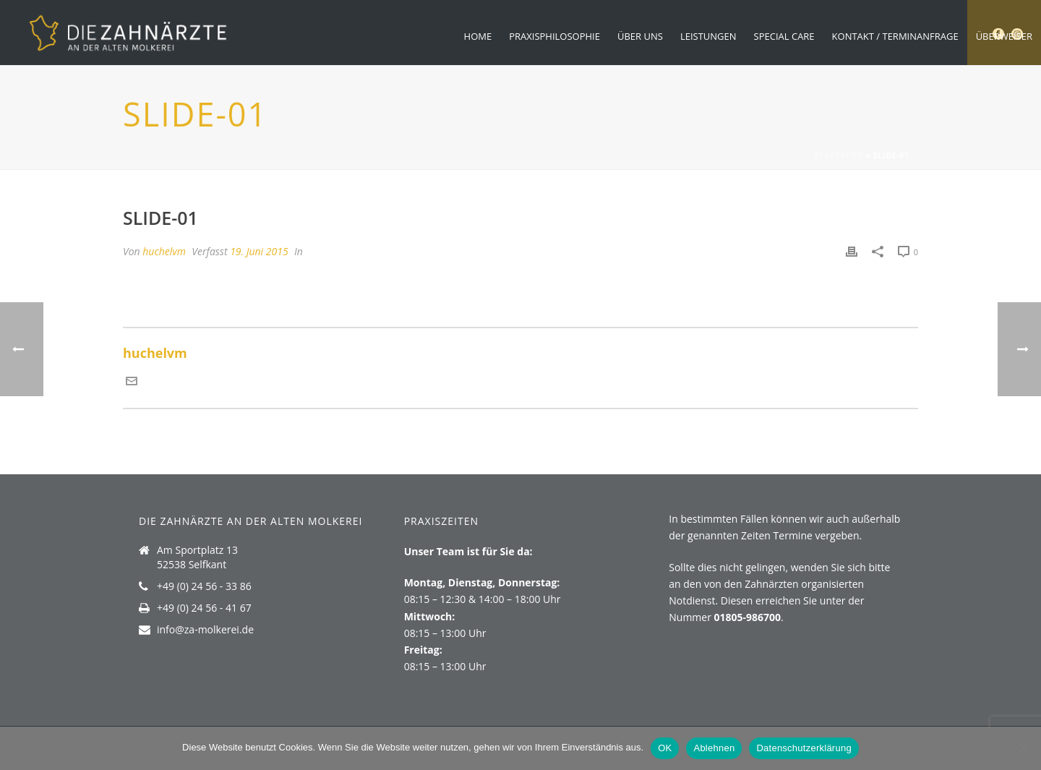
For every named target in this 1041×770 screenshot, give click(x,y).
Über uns (640, 36)
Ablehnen (713, 748)
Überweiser (1004, 36)
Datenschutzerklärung (803, 748)
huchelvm (164, 251)
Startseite (838, 155)
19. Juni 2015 (259, 251)
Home (478, 36)
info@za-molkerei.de (205, 629)
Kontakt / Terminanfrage (895, 36)
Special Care (784, 36)
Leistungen (708, 36)
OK (665, 748)
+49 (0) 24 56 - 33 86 (204, 586)
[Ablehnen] (1023, 748)
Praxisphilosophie (554, 36)
